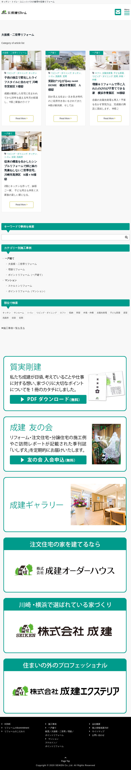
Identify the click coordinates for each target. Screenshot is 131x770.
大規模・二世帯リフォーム (14, 53)
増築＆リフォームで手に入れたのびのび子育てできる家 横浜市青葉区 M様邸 (108, 88)
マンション (11, 280)
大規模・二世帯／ (59, 731)
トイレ (51, 76)
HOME (6, 724)
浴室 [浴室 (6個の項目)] (14, 318)
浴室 (14, 157)
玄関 (65, 76)
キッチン (33, 73)
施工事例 (51, 724)
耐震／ (48, 731)
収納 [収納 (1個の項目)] (71, 313)
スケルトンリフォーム (20, 285)
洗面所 (58, 76)
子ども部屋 (119, 73)
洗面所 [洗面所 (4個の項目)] (6, 318)
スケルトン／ (51, 742)
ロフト (98, 73)
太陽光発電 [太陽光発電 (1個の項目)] (102, 313)
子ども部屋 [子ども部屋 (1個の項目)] (115, 313)
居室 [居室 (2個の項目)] (125, 313)
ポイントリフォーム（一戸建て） (26, 274)
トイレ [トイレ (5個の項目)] (30, 313)
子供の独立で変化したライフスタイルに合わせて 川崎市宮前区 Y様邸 (21, 82)
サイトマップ (97, 731)
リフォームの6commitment (15, 728)
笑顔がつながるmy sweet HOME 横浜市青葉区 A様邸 (64, 85)
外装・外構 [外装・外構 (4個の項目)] (88, 313)
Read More (21, 118)
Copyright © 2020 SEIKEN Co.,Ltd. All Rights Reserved (65, 765)
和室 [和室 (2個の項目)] (78, 313)
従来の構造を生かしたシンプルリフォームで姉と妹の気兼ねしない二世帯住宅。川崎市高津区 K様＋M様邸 (20, 170)
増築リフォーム (16, 269)
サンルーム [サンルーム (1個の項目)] (19, 313)
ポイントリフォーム (54, 735)
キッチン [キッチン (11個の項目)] (7, 313)
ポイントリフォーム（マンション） (27, 291)
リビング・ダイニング (17, 73)
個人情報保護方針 (99, 728)
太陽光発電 (107, 73)
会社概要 (95, 724)
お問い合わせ (97, 735)
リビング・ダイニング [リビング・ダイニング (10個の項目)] (46, 313)
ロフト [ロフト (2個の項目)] (63, 313)
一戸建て (52, 53)
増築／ (71, 731)
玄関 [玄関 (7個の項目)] (21, 318)
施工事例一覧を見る (13, 328)
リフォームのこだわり (13, 731)
